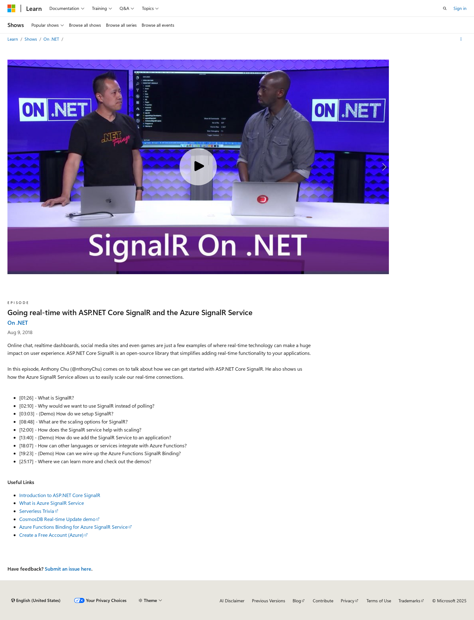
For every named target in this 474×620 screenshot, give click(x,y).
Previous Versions (268, 601)
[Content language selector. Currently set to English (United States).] (35, 600)
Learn (13, 39)
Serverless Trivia (36, 511)
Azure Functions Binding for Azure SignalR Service (73, 526)
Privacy (347, 601)
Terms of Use (379, 601)
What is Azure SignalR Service (51, 503)
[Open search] (445, 8)
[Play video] (198, 166)
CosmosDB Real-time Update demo (57, 519)
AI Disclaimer (232, 601)
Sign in (460, 8)
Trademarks (409, 601)
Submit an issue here (68, 568)
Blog (297, 601)
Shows (31, 39)
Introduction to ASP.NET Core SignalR (59, 495)
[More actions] (461, 39)
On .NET (51, 39)
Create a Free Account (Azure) (51, 535)
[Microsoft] (11, 8)
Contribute (323, 601)
